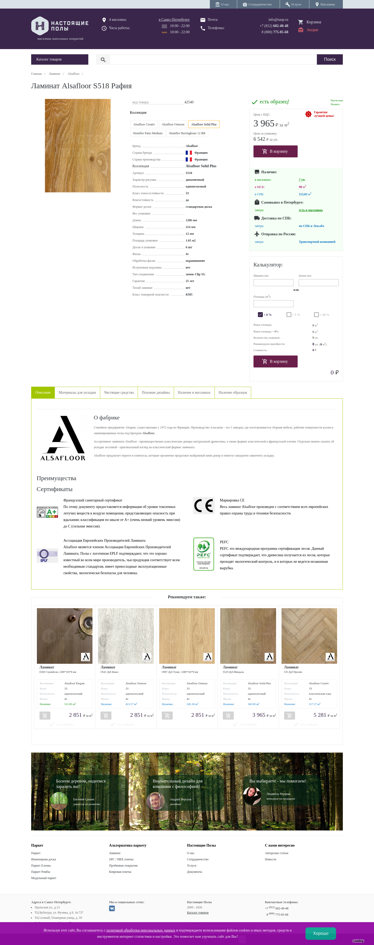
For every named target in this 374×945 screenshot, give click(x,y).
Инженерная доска (43, 859)
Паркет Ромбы (40, 872)
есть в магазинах (311, 210)
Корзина (313, 22)
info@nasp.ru (278, 20)
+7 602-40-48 (276, 908)
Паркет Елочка (41, 865)
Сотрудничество (198, 859)
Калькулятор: (268, 264)
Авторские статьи (276, 853)
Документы (194, 872)
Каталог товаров (198, 912)
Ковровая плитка (120, 872)
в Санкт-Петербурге (174, 20)
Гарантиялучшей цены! (324, 114)
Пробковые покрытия (123, 865)
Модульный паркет (43, 878)
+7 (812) (273, 26)
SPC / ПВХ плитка (121, 859)
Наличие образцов (233, 392)
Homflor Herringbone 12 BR (187, 133)
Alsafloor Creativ (144, 124)
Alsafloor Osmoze (173, 124)
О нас (191, 853)
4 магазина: (118, 20)
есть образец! (274, 101)
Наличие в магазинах (194, 392)
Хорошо (321, 933)
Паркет (36, 853)
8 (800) (275, 32)
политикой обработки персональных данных (140, 930)
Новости (270, 859)
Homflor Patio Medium (148, 133)
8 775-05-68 (277, 914)
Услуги (191, 865)
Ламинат (115, 853)
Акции (312, 30)
